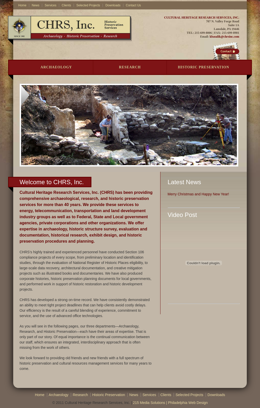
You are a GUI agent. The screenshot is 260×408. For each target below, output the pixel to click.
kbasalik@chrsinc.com (224, 36)
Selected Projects (88, 5)
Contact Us (133, 5)
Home (22, 5)
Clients (66, 5)
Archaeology (56, 67)
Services (50, 5)
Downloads (112, 5)
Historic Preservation (203, 67)
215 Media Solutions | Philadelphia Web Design (170, 403)
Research (130, 67)
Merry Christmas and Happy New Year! (198, 194)
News (35, 5)
